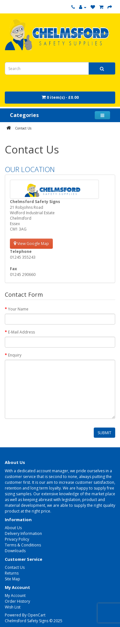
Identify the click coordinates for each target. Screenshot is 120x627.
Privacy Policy (17, 539)
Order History (17, 601)
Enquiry (14, 355)
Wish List (12, 607)
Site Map (12, 579)
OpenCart (36, 615)
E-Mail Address (21, 332)
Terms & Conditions (23, 545)
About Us (13, 527)
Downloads (15, 550)
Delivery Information (23, 533)
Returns (12, 573)
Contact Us (23, 128)
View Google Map (31, 243)
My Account (15, 595)
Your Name (18, 309)
